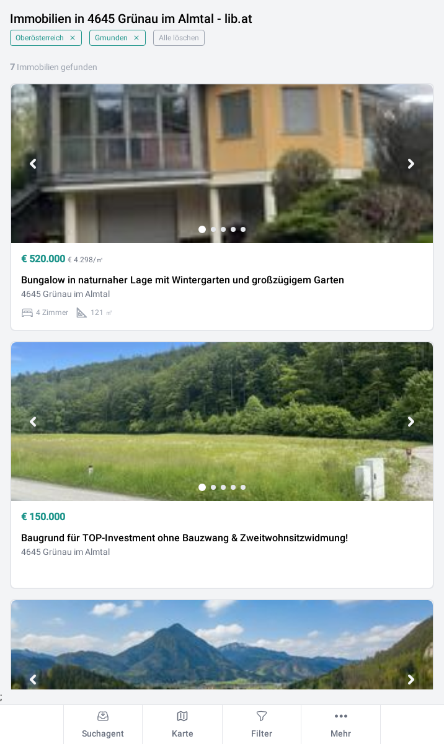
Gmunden (117, 37)
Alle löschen (179, 37)
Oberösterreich (46, 37)
